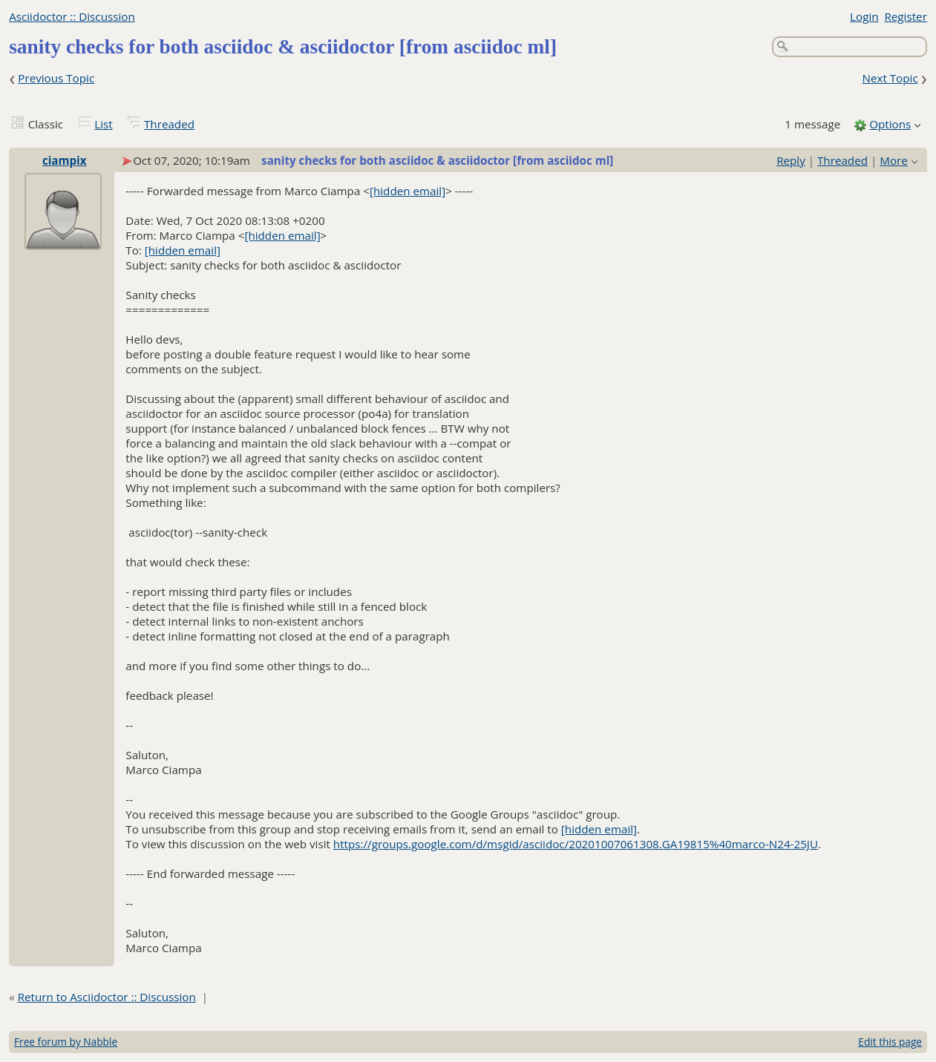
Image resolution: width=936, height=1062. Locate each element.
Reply (790, 160)
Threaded (169, 124)
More (894, 160)
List (103, 124)
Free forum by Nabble (65, 1042)
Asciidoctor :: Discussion (72, 16)
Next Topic (889, 78)
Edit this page (890, 1042)
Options (890, 124)
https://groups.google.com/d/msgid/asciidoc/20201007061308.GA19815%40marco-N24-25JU (575, 843)
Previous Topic (56, 78)
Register (905, 16)
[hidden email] (407, 190)
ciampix (64, 160)
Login (864, 16)
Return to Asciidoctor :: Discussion (107, 996)
